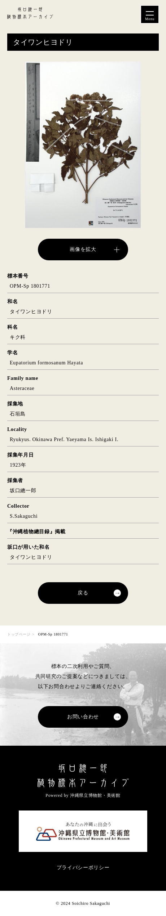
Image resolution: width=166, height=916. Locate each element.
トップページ (18, 634)
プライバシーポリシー (83, 867)
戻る (83, 593)
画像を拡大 (83, 249)
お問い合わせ (83, 716)
